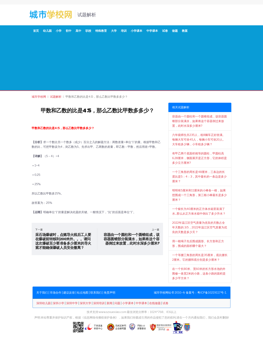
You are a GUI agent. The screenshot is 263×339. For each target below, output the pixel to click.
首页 (36, 30)
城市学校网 (39, 96)
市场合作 (55, 292)
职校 (88, 30)
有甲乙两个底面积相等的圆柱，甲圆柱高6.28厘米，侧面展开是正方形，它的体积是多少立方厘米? (199, 158)
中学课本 (152, 30)
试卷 (165, 30)
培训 (124, 30)
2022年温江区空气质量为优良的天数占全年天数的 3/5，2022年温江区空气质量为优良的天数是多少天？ (199, 227)
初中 (68, 30)
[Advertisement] (131, 63)
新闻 (109, 303)
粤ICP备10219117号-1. (212, 292)
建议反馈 (69, 292)
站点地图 (82, 292)
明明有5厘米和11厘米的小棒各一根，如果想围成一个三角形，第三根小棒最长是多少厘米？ (199, 195)
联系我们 (96, 292)
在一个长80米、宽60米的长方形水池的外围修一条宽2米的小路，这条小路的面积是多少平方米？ (199, 273)
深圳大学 (85, 303)
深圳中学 (72, 303)
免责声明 (109, 292)
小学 (59, 30)
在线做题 (155, 303)
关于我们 (42, 292)
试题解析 (56, 96)
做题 (175, 30)
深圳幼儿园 (43, 303)
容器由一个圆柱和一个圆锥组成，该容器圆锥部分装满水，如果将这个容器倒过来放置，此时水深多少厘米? (199, 121)
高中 (78, 30)
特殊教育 (101, 30)
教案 (185, 30)
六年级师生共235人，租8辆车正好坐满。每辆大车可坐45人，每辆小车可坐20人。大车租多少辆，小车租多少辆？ (198, 139)
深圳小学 (58, 303)
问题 (117, 303)
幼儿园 (47, 30)
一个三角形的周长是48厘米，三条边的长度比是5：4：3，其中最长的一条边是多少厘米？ (199, 176)
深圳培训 (99, 303)
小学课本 (136, 30)
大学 (114, 30)
